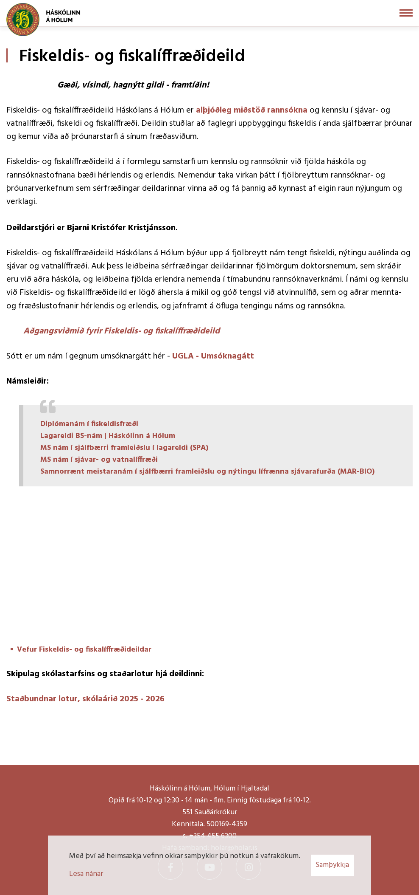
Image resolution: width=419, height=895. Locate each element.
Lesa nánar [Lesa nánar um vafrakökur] (86, 874)
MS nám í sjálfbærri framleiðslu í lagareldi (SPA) (124, 448)
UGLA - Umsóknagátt (213, 356)
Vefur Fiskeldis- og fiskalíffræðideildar (84, 650)
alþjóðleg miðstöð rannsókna (253, 110)
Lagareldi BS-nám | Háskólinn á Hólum (107, 436)
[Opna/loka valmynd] (406, 13)
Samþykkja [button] (332, 865)
